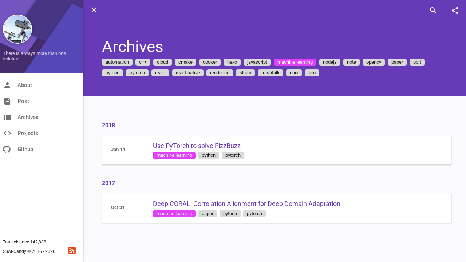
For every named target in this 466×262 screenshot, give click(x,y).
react (160, 72)
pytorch (137, 72)
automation (117, 62)
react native (188, 72)
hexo (232, 62)
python (112, 72)
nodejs (330, 62)
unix (294, 72)
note (351, 62)
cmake (185, 62)
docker (210, 62)
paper (397, 62)
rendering (219, 72)
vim (312, 72)
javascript (257, 62)
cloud (162, 62)
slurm (245, 72)
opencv (373, 62)
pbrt (417, 62)
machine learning (295, 62)
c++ (143, 62)
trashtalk (270, 72)
